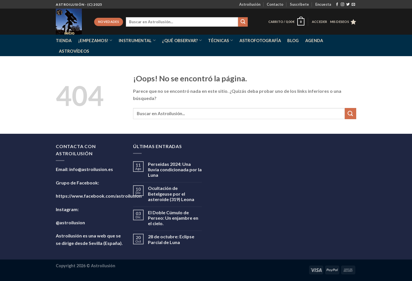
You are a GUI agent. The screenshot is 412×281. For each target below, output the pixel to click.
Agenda (314, 40)
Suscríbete (299, 4)
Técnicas (220, 40)
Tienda (64, 40)
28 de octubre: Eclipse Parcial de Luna (171, 239)
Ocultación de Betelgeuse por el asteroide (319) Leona (171, 193)
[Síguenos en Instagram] (342, 5)
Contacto (275, 4)
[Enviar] (243, 22)
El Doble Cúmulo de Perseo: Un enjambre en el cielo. (173, 218)
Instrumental (137, 40)
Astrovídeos (74, 51)
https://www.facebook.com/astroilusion (99, 196)
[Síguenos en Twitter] (348, 5)
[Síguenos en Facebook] (337, 5)
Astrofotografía (260, 40)
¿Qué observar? (182, 40)
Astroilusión (249, 4)
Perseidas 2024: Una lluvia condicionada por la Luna (175, 169)
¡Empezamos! (95, 40)
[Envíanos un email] (353, 5)
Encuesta (323, 4)
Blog (293, 40)
